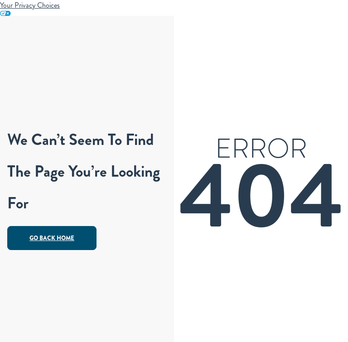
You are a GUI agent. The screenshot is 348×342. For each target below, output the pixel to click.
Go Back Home (51, 238)
